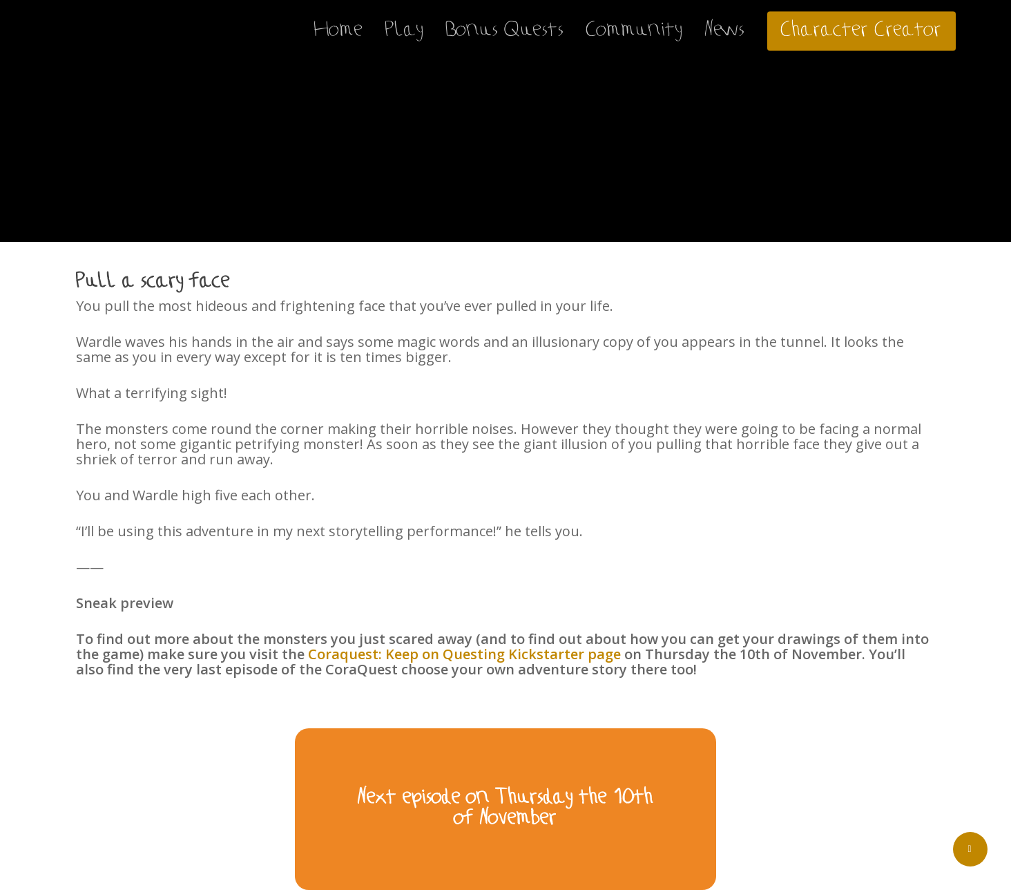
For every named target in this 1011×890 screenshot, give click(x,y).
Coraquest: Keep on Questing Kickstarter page (464, 654)
